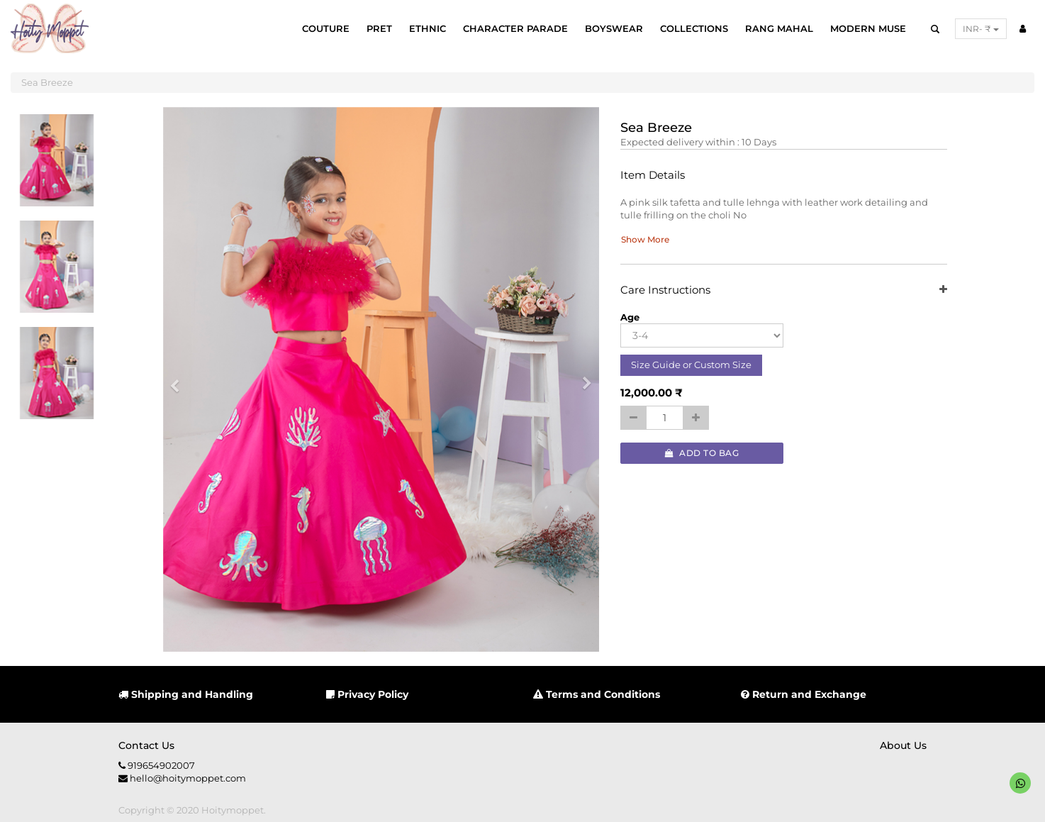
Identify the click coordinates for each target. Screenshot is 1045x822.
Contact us (146, 745)
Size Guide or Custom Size (691, 364)
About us (903, 745)
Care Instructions (783, 290)
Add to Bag (702, 453)
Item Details (652, 176)
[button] (179, 379)
